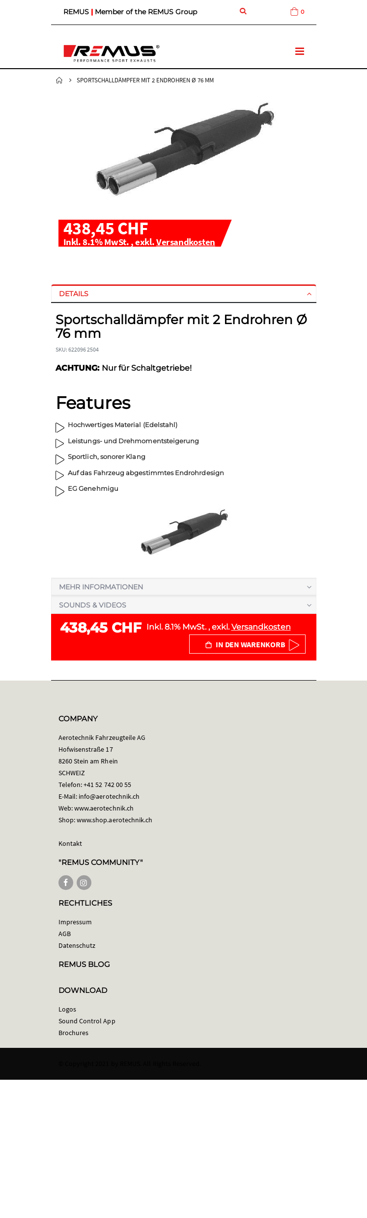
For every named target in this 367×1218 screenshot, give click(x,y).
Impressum (75, 921)
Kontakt (70, 843)
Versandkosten (185, 242)
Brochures (73, 1032)
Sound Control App (86, 1020)
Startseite (59, 80)
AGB (64, 933)
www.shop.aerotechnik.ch (115, 819)
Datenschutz (77, 945)
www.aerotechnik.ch (104, 808)
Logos (67, 1009)
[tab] (183, 293)
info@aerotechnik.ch (109, 796)
